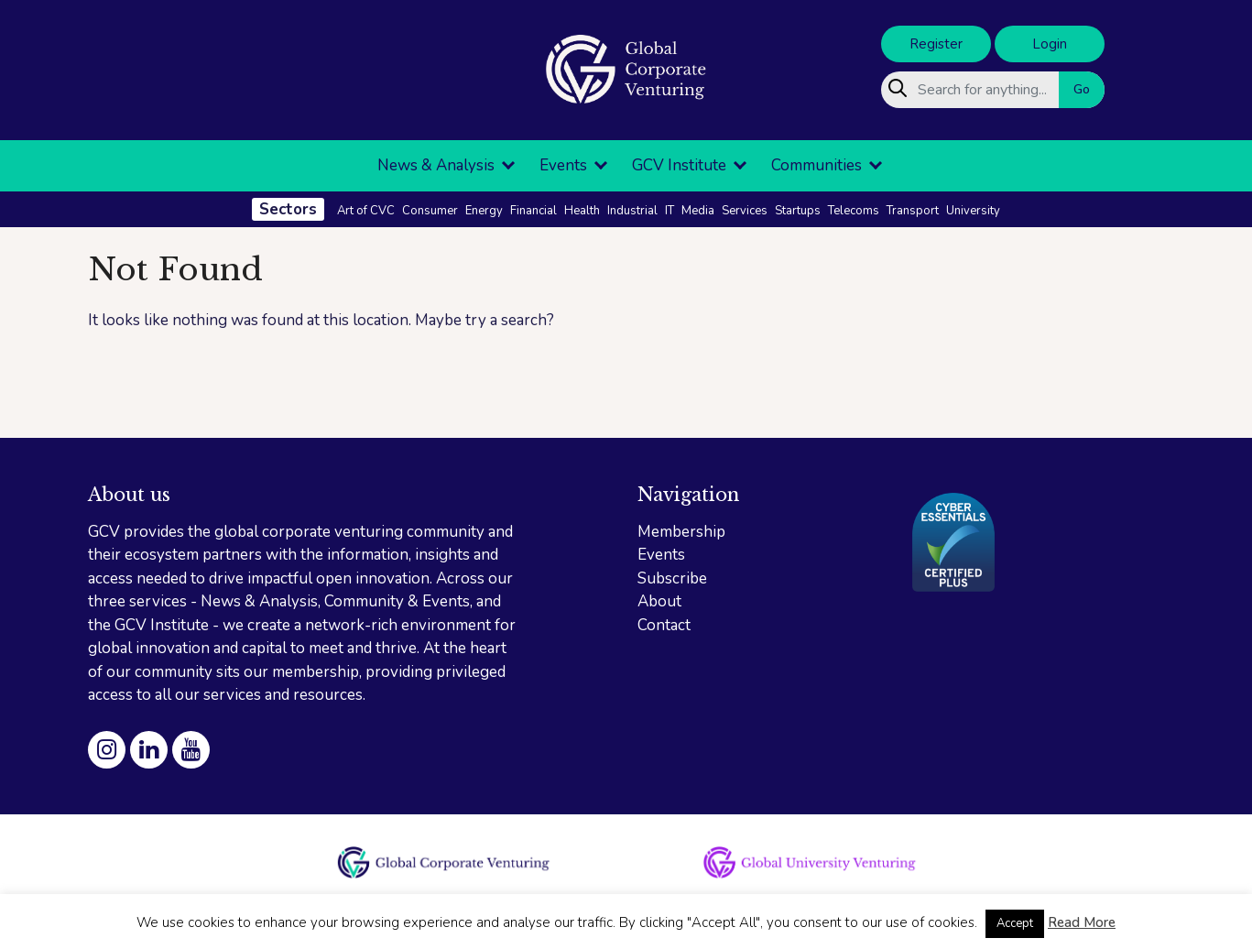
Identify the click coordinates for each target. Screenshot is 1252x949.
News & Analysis (436, 165)
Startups (798, 210)
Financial (533, 210)
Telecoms (853, 210)
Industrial (632, 210)
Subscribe (672, 578)
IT (669, 210)
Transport (913, 210)
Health (582, 210)
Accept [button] (1014, 923)
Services (745, 210)
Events (563, 165)
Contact (664, 625)
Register (936, 44)
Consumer (430, 210)
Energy (484, 210)
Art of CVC (366, 210)
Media (697, 210)
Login (1049, 44)
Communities (816, 165)
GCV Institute (679, 165)
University (973, 210)
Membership (681, 531)
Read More (1082, 922)
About (659, 601)
